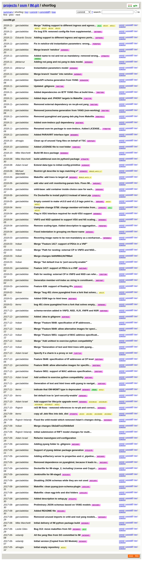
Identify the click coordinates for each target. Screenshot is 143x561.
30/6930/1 (64, 50)
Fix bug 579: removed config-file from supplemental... (63, 31)
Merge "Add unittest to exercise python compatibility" (63, 341)
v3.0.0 (82, 414)
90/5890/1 (107, 238)
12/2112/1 (83, 493)
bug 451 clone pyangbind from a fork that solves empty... (65, 304)
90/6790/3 (79, 123)
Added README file (45, 510)
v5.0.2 (37, 28)
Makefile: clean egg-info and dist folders (56, 492)
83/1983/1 (76, 529)
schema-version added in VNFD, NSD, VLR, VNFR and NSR (66, 310)
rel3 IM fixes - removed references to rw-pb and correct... (65, 407)
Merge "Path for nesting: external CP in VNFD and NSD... (65, 250)
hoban (19, 243)
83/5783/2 (103, 311)
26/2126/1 (93, 481)
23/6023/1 (102, 208)
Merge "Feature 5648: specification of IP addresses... (63, 322)
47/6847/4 (105, 56)
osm (23, 5)
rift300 (94, 390)
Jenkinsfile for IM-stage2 (47, 474)
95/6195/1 (99, 202)
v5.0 (99, 26)
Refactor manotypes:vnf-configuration (55, 438)
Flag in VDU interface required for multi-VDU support (63, 213)
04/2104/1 (102, 517)
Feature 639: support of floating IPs (53, 286)
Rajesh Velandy (24, 419)
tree (54, 12)
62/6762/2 (91, 141)
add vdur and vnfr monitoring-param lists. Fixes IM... (63, 183)
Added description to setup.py (50, 498)
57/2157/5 (88, 450)
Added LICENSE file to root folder (52, 146)
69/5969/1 (97, 214)
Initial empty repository (46, 547)
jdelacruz (20, 61)
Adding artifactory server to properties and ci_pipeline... (65, 456)
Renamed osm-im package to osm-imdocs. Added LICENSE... (68, 128)
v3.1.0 (37, 210)
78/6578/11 (100, 117)
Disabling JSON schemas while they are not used (61, 480)
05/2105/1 (61, 511)
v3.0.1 (57, 404)
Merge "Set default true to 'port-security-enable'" (60, 262)
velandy (20, 535)
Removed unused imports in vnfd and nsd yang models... (66, 516)
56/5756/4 (98, 359)
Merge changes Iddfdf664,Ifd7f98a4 (53, 256)
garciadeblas (22, 25)
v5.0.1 (112, 26)
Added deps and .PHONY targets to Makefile (58, 98)
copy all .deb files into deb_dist (51, 413)
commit (33, 12)
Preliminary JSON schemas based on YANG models (62, 504)
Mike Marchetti (23, 152)
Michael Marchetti (20, 172)
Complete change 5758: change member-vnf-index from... (66, 207)
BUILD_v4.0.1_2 (95, 171)
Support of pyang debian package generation (59, 450)
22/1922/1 (82, 541)
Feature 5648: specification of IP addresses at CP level (64, 359)
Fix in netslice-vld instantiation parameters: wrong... (63, 43)
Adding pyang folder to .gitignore (52, 444)
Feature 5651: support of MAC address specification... (64, 371)
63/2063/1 (85, 523)
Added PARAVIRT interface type (51, 134)
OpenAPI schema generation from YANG (56, 80)
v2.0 (84, 529)
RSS (137, 556)
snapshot (122, 27)
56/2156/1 (103, 462)
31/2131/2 (66, 475)
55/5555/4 (82, 402)
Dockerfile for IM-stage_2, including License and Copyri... (66, 468)
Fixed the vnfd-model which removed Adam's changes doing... (68, 419)
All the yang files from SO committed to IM (57, 535)
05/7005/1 (97, 32)
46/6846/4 (88, 62)
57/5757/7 (77, 286)
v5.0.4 (50, 28)
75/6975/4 (96, 44)
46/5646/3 (86, 390)
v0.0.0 (63, 547)
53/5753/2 (98, 371)
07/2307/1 (73, 414)
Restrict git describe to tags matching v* (56, 171)
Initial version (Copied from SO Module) (55, 541)
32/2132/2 (102, 468)
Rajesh (19, 407)
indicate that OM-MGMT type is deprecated (57, 389)
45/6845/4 (73, 68)
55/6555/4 (64, 153)
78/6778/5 (100, 92)
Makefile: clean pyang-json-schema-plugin (57, 486)
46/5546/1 (101, 408)
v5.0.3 (44, 28)
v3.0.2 (101, 390)
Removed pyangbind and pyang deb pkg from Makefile (64, 116)
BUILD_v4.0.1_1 (85, 177)
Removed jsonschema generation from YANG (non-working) (67, 110)
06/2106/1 (95, 505)
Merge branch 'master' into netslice (53, 74)
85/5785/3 (72, 299)
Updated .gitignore (44, 86)
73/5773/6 (103, 274)
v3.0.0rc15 (102, 402)
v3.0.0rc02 (98, 414)
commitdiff (44, 12)
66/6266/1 (73, 177)
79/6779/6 (59, 86)
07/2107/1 (72, 499)
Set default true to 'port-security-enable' (56, 395)
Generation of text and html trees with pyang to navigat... (65, 383)
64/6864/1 (77, 74)
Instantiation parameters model (51, 68)
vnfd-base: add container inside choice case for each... (64, 189)
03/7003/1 (99, 38)
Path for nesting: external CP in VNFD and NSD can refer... (66, 274)
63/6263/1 (99, 189)
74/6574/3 (76, 147)
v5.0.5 (57, 28)
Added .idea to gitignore (47, 316)
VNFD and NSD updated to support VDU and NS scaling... (66, 219)
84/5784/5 (82, 268)
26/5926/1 (89, 232)
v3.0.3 (101, 293)
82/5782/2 (65, 317)
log (26, 12)
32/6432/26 (84, 80)
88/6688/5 (74, 135)
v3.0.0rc (89, 414)
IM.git (34, 5)
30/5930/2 (102, 220)
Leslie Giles (21, 529)
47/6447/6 (84, 159)
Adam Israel (22, 165)
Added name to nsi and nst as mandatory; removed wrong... (67, 55)
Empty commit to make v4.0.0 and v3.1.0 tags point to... (64, 201)
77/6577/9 (106, 129)
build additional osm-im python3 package (57, 159)
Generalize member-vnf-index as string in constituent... (64, 280)
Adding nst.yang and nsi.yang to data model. (58, 61)
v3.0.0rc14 (92, 402)
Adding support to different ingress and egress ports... (64, 37)
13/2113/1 (85, 487)
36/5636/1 (82, 396)
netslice (37, 59)
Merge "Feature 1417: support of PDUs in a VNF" (60, 243)
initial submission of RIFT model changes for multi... (62, 432)
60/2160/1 (100, 456)
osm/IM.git (9, 20)
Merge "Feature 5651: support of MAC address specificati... (66, 334)
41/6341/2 (85, 165)
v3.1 (109, 208)
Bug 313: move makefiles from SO (52, 529)
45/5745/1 (88, 377)
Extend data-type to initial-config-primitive (57, 165)
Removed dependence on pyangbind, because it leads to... (66, 462)
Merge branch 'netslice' (46, 49)
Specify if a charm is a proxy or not (53, 353)
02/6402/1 (83, 171)
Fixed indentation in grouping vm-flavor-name (59, 231)
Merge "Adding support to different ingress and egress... (65, 25)
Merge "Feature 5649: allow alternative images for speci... (65, 328)
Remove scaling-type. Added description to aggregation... (66, 225)
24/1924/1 (85, 535)
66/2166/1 (75, 444)
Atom (131, 556)
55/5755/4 (96, 365)
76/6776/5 (93, 104)
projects (10, 5)
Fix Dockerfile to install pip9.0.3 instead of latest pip (62, 195)
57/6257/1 (96, 195)
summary (8, 12)
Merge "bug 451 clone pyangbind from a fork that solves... (66, 292)
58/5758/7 (99, 280)
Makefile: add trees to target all (51, 177)
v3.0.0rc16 (38, 404)
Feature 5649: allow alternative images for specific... (63, 365)
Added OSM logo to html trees (50, 298)
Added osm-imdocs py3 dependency (54, 122)
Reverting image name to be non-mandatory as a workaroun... (68, 237)
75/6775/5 (105, 111)
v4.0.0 (108, 202)
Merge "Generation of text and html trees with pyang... (63, 347)
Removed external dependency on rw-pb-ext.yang (61, 104)
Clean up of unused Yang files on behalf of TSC (60, 140)
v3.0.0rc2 (107, 414)
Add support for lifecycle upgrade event (56, 401)
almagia (20, 140)
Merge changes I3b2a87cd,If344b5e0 (54, 425)
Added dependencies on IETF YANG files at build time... (65, 92)
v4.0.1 (37, 204)
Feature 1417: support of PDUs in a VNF (56, 268)
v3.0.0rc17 (48, 404)
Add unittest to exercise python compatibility (58, 377)
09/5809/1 (101, 305)
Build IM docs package (46, 152)
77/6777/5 (87, 98)
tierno (18, 207)
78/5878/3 (102, 226)
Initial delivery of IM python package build (57, 523)
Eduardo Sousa (24, 37)
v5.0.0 (105, 26)
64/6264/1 (96, 183)
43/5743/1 (101, 384)
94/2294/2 (107, 420)
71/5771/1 (77, 353)
